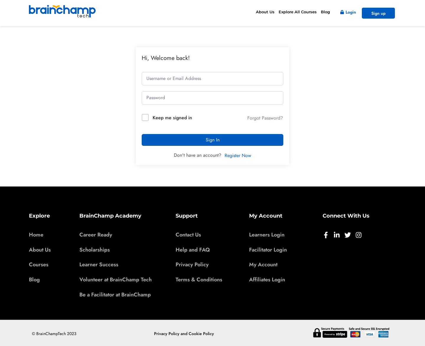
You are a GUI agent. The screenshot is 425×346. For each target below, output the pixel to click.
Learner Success (98, 264)
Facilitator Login (268, 249)
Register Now (238, 155)
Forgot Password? (265, 118)
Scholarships (94, 249)
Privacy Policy (192, 264)
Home (36, 234)
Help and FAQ (193, 249)
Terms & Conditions (199, 279)
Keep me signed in (172, 117)
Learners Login (267, 234)
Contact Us (188, 234)
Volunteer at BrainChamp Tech (115, 279)
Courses (38, 264)
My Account (263, 264)
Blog (325, 11)
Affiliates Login (267, 279)
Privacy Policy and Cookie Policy (184, 333)
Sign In (213, 140)
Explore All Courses (298, 11)
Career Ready (95, 234)
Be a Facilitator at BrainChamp (115, 294)
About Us (265, 11)
